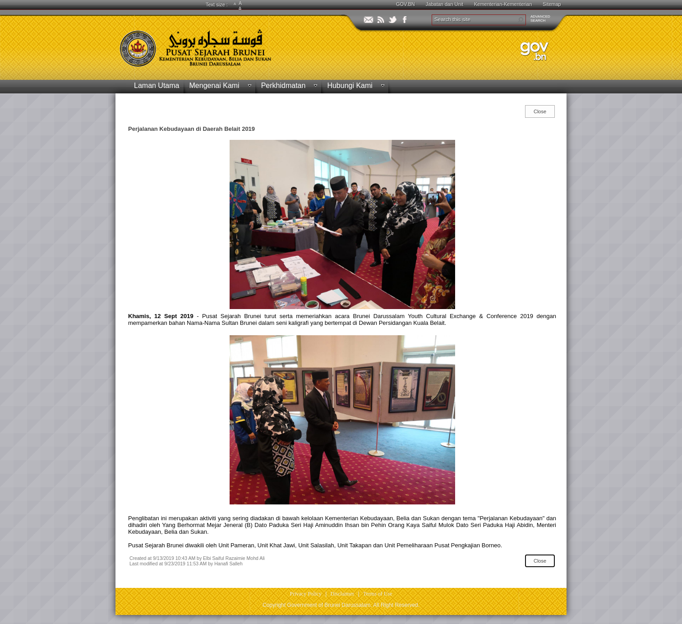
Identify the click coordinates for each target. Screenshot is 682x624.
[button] (520, 20)
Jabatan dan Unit (444, 4)
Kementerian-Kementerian (503, 4)
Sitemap (552, 4)
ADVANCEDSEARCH (540, 18)
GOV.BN (405, 4)
